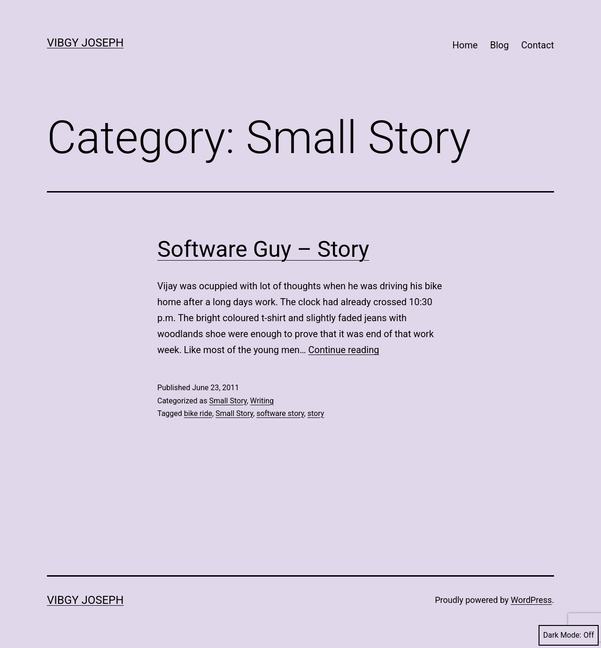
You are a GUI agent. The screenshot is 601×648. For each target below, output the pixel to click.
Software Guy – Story (263, 249)
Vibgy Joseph (85, 42)
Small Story (228, 400)
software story (280, 413)
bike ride (198, 413)
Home (465, 45)
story (316, 413)
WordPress (531, 600)
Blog (499, 45)
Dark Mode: (568, 635)
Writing (262, 400)
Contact (537, 45)
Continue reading (343, 349)
